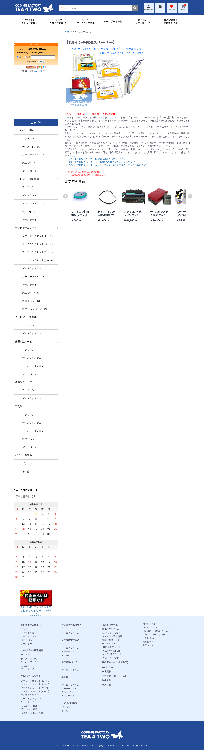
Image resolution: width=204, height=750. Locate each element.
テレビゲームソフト (31, 676)
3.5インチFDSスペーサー (114, 633)
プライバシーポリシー (154, 634)
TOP (67, 32)
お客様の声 (148, 641)
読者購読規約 (31, 62)
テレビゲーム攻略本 (71, 625)
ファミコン (26, 629)
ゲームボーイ (27, 643)
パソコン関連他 (69, 702)
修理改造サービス (70, 639)
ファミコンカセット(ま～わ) (35, 691)
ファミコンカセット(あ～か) (35, 680)
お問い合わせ (149, 624)
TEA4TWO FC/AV (110, 629)
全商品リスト (149, 645)
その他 (64, 710)
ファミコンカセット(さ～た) (35, 684)
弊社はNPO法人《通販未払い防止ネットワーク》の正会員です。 (36, 606)
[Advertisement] (36, 99)
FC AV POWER (109, 643)
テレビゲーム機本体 (31, 625)
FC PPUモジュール (111, 647)
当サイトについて (151, 627)
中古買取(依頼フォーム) (114, 676)
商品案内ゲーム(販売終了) (115, 662)
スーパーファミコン (31, 636)
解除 (27, 57)
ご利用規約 (148, 638)
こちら (38, 70)
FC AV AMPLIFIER (111, 650)
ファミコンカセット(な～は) (35, 688)
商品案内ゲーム (110, 625)
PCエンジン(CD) (29, 709)
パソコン (65, 707)
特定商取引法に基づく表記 (156, 631)
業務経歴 (106, 685)
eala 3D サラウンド (111, 654)
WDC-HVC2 (107, 667)
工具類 (64, 677)
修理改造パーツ (69, 662)
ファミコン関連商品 (112, 636)
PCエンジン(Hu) (29, 705)
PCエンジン (27, 640)
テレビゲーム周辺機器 (32, 650)
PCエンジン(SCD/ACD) (32, 713)
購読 (20, 57)
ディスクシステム (30, 633)
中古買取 (106, 671)
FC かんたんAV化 (110, 657)
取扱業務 (106, 680)
